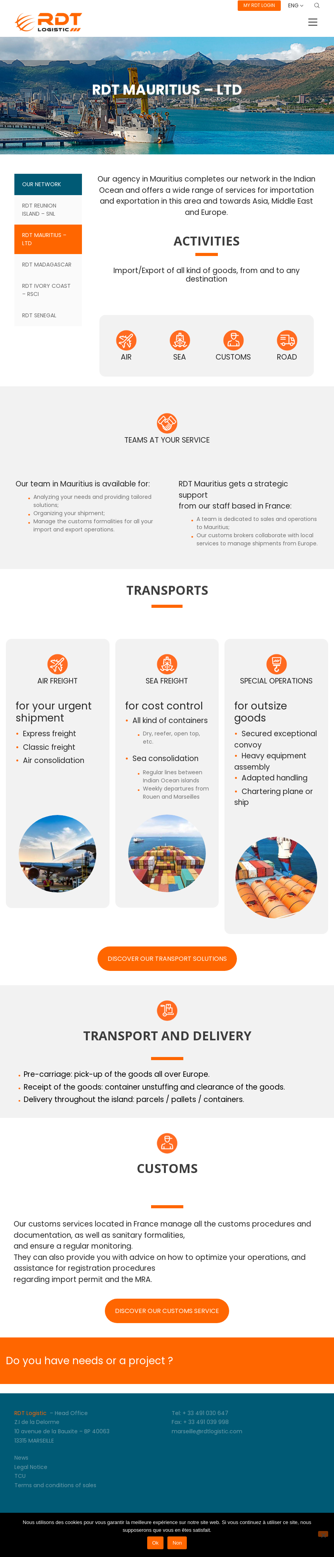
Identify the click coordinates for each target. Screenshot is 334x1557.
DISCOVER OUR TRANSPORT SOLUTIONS (167, 958)
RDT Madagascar (46, 264)
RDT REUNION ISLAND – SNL (39, 210)
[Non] (323, 1534)
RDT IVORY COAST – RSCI (46, 290)
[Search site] (317, 5)
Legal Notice (30, 1467)
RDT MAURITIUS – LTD (44, 239)
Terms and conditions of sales (55, 1485)
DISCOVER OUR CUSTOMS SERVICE (167, 1310)
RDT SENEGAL (39, 315)
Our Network (41, 184)
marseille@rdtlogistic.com (207, 1431)
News (21, 1458)
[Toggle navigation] (313, 22)
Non (177, 1543)
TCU (20, 1476)
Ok (155, 1543)
